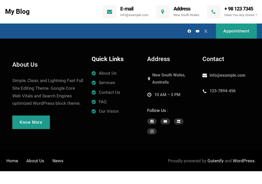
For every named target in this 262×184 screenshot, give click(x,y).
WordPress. (244, 160)
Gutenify (216, 160)
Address (181, 9)
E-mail (126, 9)
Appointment (236, 31)
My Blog (17, 11)
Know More (31, 122)
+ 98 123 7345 (238, 9)
